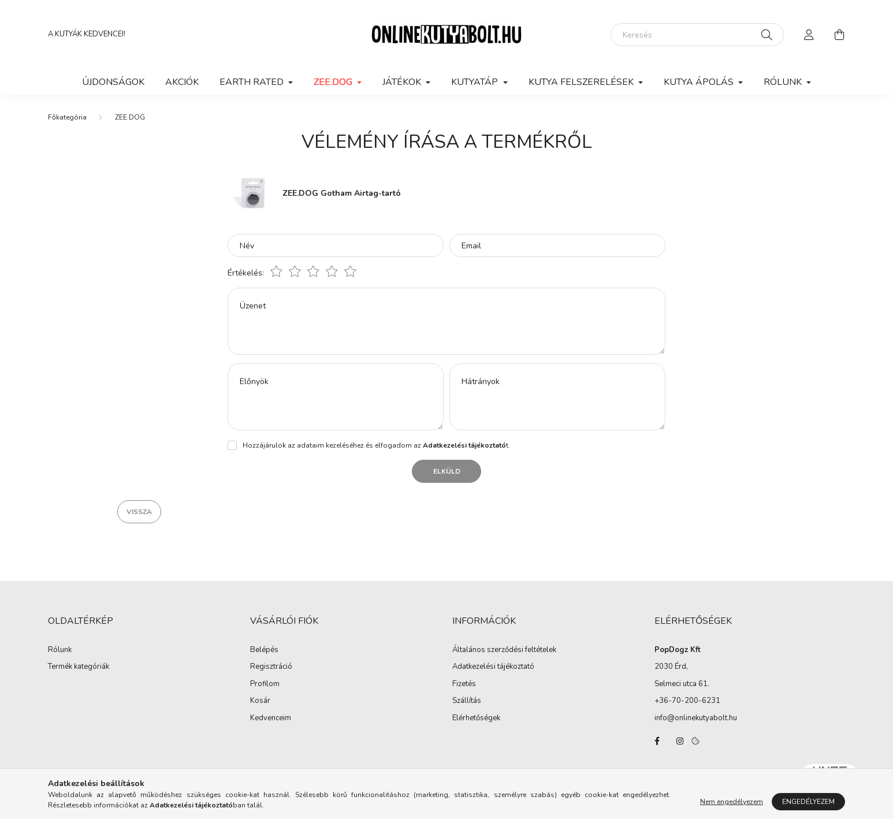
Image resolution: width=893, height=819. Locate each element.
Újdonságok (113, 82)
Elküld (446, 471)
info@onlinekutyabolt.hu (695, 718)
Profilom (265, 684)
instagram (679, 741)
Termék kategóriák (78, 666)
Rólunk (60, 650)
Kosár (260, 701)
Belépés (264, 650)
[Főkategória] (67, 117)
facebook (656, 741)
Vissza (139, 511)
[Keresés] (697, 34)
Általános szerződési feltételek (504, 650)
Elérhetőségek (476, 718)
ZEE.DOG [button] (334, 82)
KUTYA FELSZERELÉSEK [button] (582, 82)
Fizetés (464, 684)
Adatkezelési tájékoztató (493, 667)
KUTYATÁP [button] (475, 82)
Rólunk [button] (784, 82)
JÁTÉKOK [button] (402, 82)
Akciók (182, 82)
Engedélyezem (808, 801)
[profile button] (809, 34)
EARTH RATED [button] (252, 82)
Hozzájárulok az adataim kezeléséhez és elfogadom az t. (376, 445)
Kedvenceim (270, 718)
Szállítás (466, 701)
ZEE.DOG (130, 117)
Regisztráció (271, 667)
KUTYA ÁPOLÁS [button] (700, 82)
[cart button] (839, 34)
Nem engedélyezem (731, 801)
